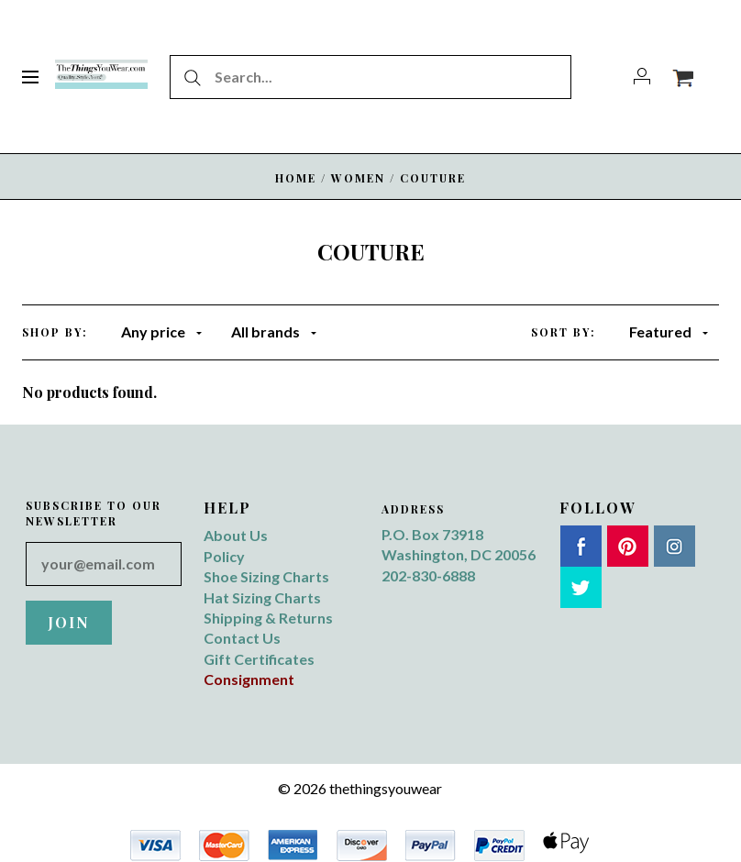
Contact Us (242, 637)
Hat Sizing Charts (262, 597)
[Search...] (370, 77)
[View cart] (682, 76)
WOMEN (358, 178)
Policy (224, 556)
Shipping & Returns (268, 617)
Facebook (581, 546)
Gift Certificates (259, 659)
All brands (273, 331)
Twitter (581, 587)
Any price (161, 331)
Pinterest (627, 546)
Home (295, 178)
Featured (668, 331)
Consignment (249, 679)
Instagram (674, 546)
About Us (236, 535)
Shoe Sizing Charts (266, 576)
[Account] (642, 76)
